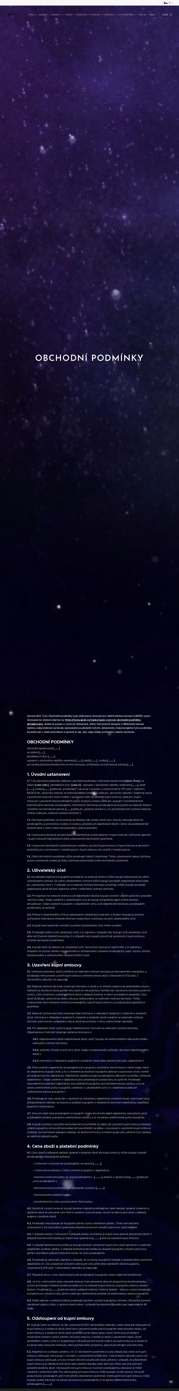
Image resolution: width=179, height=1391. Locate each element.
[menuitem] (33, 14)
